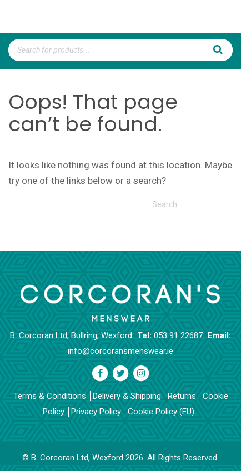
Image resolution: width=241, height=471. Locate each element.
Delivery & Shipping (127, 396)
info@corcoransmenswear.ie (120, 351)
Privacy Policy (96, 412)
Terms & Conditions (49, 396)
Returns (182, 396)
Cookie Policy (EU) (161, 412)
